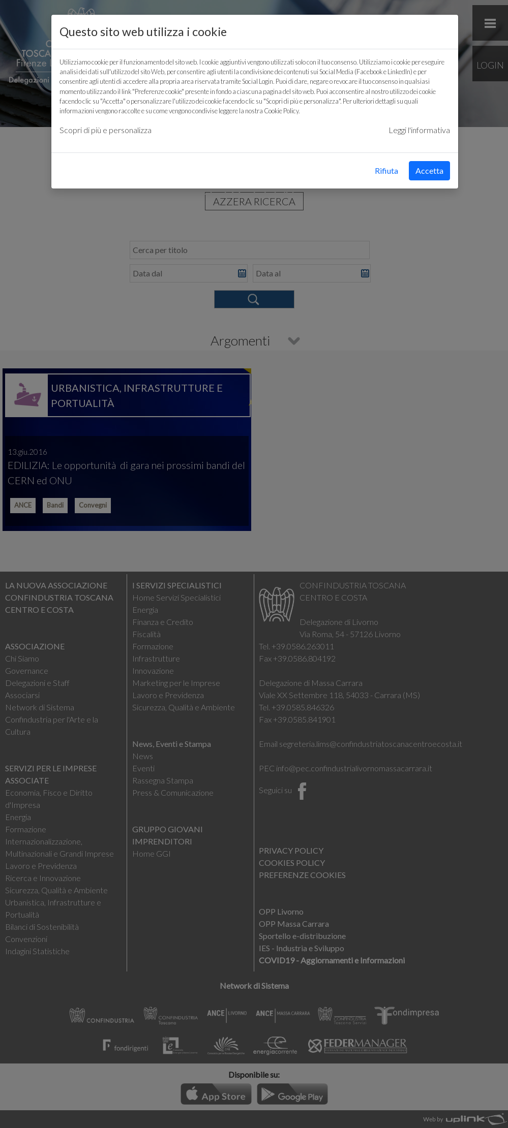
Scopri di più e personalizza (105, 130)
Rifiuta (386, 170)
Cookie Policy (281, 111)
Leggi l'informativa (419, 130)
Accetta (429, 170)
